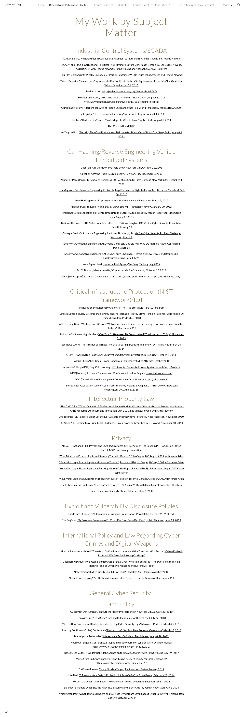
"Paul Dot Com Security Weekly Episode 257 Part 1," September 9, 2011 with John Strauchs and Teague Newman (121, 74)
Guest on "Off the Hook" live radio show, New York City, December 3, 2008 (121, 173)
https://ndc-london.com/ (159, 373)
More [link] (226, 4)
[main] (121, 361)
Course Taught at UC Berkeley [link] (111, 4)
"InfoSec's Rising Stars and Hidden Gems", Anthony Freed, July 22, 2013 (127, 618)
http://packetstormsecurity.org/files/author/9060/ (129, 91)
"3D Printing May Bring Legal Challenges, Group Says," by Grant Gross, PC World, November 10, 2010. (127, 423)
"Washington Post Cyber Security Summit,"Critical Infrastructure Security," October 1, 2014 (126, 354)
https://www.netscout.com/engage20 (113, 646)
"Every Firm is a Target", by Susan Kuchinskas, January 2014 (131, 669)
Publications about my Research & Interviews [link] (198, 4)
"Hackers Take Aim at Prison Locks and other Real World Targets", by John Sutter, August (133, 107)
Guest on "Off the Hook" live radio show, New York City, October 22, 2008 (121, 167)
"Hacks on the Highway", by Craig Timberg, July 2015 (131, 264)
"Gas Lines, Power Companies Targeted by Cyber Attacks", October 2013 (129, 361)
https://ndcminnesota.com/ (165, 276)
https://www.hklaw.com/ (165, 385)
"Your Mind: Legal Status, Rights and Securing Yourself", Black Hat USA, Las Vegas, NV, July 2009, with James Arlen (121, 462)
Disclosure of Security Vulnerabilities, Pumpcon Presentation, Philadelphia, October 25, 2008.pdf (121, 514)
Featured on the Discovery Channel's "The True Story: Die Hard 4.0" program (121, 307)
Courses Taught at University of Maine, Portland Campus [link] (153, 4)
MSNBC (130, 126)
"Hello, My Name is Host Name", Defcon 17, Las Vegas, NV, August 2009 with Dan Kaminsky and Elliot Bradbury (121, 485)
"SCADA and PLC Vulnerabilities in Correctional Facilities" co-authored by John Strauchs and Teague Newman (121, 58)
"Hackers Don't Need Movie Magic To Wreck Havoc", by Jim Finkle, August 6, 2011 (126, 120)
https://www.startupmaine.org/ (113, 663)
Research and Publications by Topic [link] (69, 4)
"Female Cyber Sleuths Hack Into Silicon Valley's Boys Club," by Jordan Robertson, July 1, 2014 (127, 687)
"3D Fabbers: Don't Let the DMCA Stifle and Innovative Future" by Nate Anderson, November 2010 (129, 416)
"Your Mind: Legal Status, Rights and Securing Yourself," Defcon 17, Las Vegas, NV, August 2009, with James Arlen (121, 456)
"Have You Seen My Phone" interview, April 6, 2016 (126, 491)
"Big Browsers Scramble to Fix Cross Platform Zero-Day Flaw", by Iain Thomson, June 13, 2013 (129, 520)
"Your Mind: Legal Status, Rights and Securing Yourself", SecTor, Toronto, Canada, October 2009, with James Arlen (121, 478)
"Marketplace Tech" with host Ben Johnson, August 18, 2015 (135, 636)
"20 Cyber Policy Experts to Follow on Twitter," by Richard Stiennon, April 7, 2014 (125, 681)
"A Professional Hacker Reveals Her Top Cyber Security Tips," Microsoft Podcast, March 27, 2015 (127, 624)
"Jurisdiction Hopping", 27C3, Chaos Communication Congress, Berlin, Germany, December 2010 (121, 578)
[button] (239, 5)
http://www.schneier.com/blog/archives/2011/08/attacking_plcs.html (121, 101)
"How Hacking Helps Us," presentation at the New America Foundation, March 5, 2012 (121, 200)
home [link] (41, 4)
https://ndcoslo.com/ (156, 379)
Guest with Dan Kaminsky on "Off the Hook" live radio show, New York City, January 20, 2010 (121, 611)
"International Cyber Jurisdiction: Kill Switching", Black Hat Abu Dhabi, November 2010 (121, 572)
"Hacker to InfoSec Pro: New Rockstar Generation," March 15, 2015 (143, 630)
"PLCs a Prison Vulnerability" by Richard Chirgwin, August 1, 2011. (129, 114)
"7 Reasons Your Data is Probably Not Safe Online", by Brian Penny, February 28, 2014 (126, 675)
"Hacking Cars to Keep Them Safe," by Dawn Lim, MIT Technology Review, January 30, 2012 (121, 206)
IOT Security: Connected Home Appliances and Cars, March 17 (146, 367)
